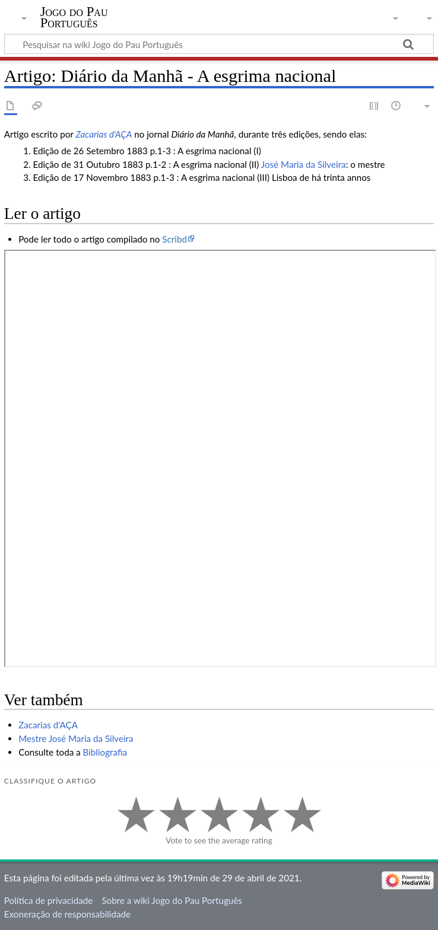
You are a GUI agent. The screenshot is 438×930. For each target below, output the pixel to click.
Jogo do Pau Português (74, 17)
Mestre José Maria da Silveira (75, 738)
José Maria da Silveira (303, 164)
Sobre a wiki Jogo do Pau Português (171, 900)
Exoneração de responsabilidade (67, 914)
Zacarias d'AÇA (103, 134)
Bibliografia (105, 752)
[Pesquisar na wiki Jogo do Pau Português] (219, 43)
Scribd (174, 239)
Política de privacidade (48, 900)
